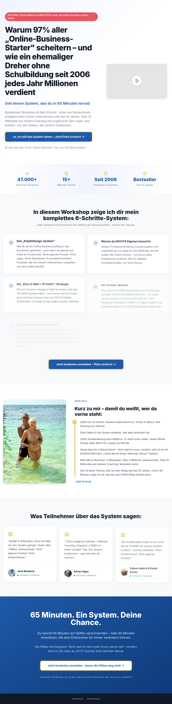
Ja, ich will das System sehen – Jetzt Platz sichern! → (48, 136)
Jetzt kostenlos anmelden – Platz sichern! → (86, 364)
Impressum (77, 698)
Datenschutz (93, 698)
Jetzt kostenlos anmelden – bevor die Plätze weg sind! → (86, 665)
